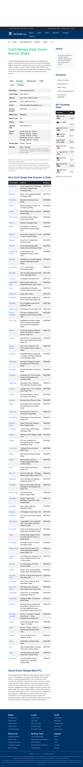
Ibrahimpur (12, 369)
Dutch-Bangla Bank (25, 42)
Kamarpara (12, 412)
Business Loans (36, 726)
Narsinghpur (13, 498)
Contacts (57, 745)
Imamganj (12, 375)
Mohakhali (12, 485)
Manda (11, 454)
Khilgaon (12, 435)
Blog (72, 28)
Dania (11, 288)
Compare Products (63, 80)
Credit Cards (58, 718)
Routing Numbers (62, 84)
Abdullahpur (13, 186)
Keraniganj (12, 429)
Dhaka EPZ (12, 294)
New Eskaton (13, 521)
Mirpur (11, 467)
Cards (47, 33)
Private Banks (12, 718)
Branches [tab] (19, 81)
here (23, 152)
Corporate (12, 279)
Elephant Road (13, 309)
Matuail (11, 460)
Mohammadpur (14, 492)
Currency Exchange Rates (65, 91)
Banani (11, 226)
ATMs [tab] (41, 81)
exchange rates (67, 176)
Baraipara (12, 259)
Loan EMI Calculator (37, 736)
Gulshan (11, 330)
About (56, 736)
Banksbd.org (38, 754)
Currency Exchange (14, 742)
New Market (13, 529)
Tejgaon (11, 622)
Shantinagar (13, 593)
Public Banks (12, 721)
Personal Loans (36, 723)
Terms (56, 742)
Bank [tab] (11, 81)
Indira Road (12, 383)
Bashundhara (13, 267)
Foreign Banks (12, 723)
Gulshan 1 (12, 338)
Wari (10, 647)
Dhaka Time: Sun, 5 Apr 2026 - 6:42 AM (21, 28)
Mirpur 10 (12, 473)
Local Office (13, 448)
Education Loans (36, 729)
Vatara (11, 641)
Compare (65, 33)
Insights (31, 36)
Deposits (55, 33)
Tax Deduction (35, 748)
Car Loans (34, 721)
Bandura (11, 246)
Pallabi (11, 535)
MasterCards (58, 729)
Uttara (11, 627)
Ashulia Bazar (13, 217)
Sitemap (56, 748)
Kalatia (11, 404)
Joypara (11, 394)
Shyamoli (12, 604)
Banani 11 (12, 234)
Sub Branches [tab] (31, 81)
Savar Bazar (13, 581)
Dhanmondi (12, 297)
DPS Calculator (35, 742)
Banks (31, 33)
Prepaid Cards (58, 723)
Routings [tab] (20, 85)
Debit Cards (57, 721)
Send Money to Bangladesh (62, 96)
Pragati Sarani (13, 548)
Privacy (56, 739)
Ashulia (11, 211)
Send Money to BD (54, 28)
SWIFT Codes (61, 87)
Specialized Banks (13, 729)
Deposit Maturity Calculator (39, 739)
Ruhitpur (11, 570)
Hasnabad (12, 354)
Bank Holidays (12, 748)
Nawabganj (12, 506)
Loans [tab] (12, 85)
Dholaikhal (12, 303)
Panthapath (12, 542)
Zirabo (11, 653)
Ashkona (12, 206)
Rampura (12, 564)
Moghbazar (12, 479)
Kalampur (12, 400)
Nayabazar (12, 515)
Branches (37, 42)
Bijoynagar (12, 273)
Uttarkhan (12, 635)
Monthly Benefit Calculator (39, 745)
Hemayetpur (13, 362)
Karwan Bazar (13, 417)
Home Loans (35, 718)
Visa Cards (57, 726)
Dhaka (45, 42)
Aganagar (12, 194)
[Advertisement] (41, 13)
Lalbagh (11, 440)
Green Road (13, 320)
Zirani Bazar (13, 658)
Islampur (12, 389)
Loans (39, 33)
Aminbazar (12, 200)
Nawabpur (12, 512)
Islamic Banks (12, 726)
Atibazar (11, 223)
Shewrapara (13, 598)
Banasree (12, 240)
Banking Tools (65, 28)
